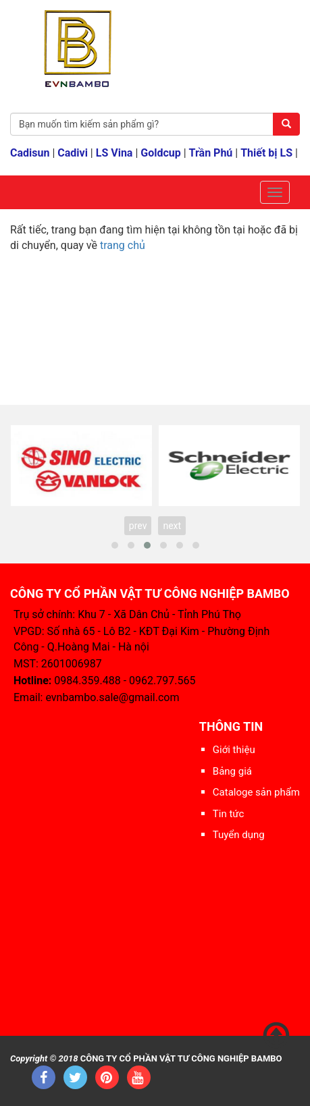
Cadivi (72, 152)
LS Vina (114, 152)
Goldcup (160, 152)
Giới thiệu (234, 750)
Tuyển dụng (239, 835)
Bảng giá (232, 771)
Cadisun (29, 152)
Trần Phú (211, 152)
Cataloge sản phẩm (256, 792)
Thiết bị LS (266, 152)
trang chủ (122, 245)
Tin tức (228, 814)
